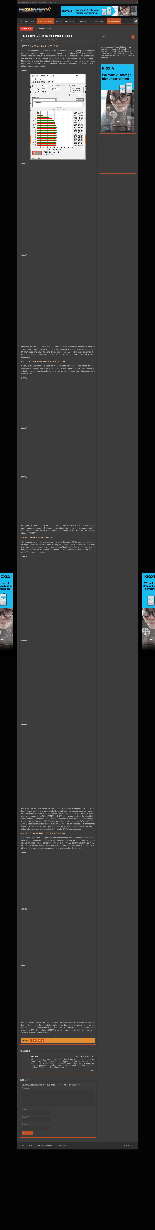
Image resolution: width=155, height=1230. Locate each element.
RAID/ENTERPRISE (85, 21)
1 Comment (59, 40)
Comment (26, 1088)
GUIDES (59, 21)
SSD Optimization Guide (43, 29)
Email (25, 1117)
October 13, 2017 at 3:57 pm (84, 1056)
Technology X (42, 2)
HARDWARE (69, 21)
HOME (21, 20)
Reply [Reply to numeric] (91, 1070)
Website (25, 1124)
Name (25, 1109)
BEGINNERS (29, 21)
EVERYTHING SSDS (45, 21)
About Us (51, 2)
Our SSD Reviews (114, 21)
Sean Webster (28, 40)
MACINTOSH (99, 21)
